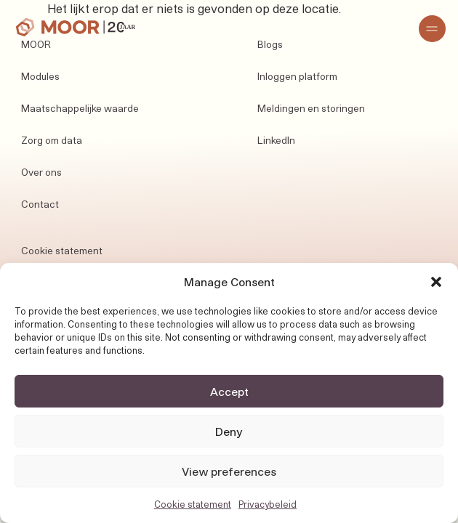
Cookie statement (192, 504)
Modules (40, 76)
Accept (229, 391)
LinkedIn (276, 140)
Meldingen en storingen (311, 108)
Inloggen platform (297, 76)
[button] (436, 282)
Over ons (41, 172)
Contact (40, 204)
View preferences (229, 471)
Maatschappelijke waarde (80, 108)
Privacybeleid (267, 504)
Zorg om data (51, 140)
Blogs (270, 44)
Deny (229, 431)
